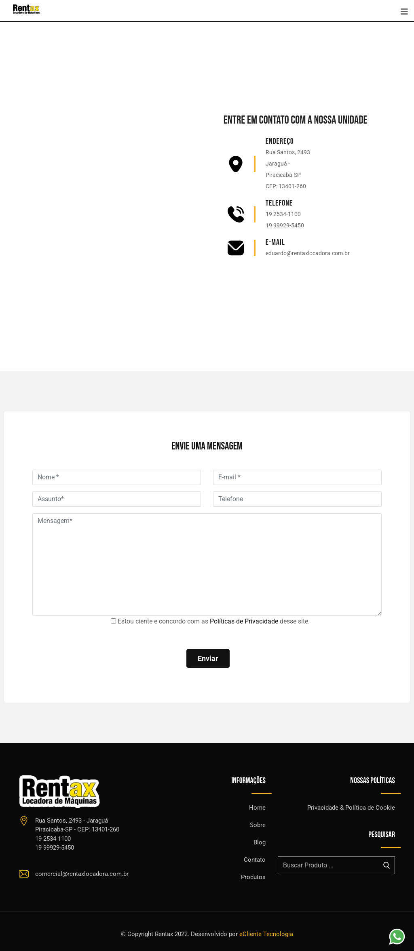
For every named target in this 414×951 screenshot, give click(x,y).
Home (257, 807)
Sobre (258, 825)
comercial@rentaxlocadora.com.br (82, 874)
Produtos (253, 877)
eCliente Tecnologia (266, 934)
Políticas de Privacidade (244, 621)
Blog (259, 842)
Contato (255, 859)
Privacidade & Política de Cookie (351, 807)
